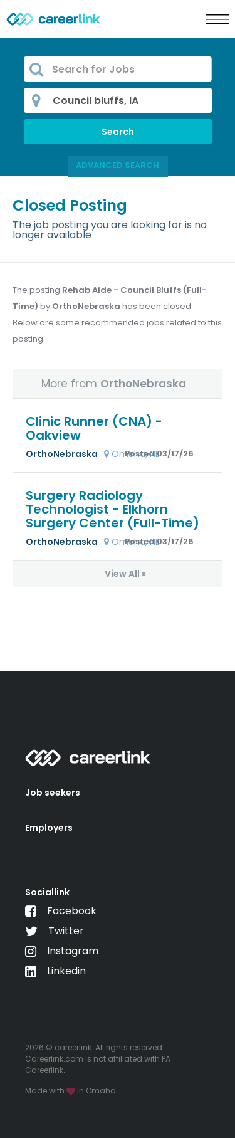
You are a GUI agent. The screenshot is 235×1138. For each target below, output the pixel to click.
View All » (125, 573)
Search (118, 131)
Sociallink (47, 892)
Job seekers (52, 792)
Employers (49, 827)
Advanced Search (117, 165)
